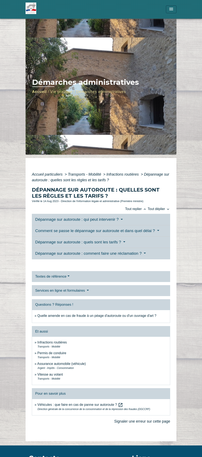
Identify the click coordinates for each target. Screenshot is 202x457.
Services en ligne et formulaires (60, 290)
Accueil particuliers (48, 174)
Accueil (39, 92)
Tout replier (136, 209)
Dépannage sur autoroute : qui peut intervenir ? (77, 219)
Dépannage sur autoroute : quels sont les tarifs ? (78, 242)
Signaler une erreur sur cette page (142, 421)
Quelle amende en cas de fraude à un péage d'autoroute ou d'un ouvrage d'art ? (96, 315)
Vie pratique (61, 92)
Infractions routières (123, 174)
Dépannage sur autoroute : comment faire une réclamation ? (89, 253)
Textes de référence (50, 276)
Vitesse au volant (50, 374)
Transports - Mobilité (85, 174)
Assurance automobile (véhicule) (61, 364)
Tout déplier (159, 209)
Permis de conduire (51, 353)
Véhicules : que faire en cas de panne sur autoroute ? (80, 404)
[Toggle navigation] (171, 9)
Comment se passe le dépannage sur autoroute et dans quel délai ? (95, 230)
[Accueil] (52, 9)
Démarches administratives (101, 92)
